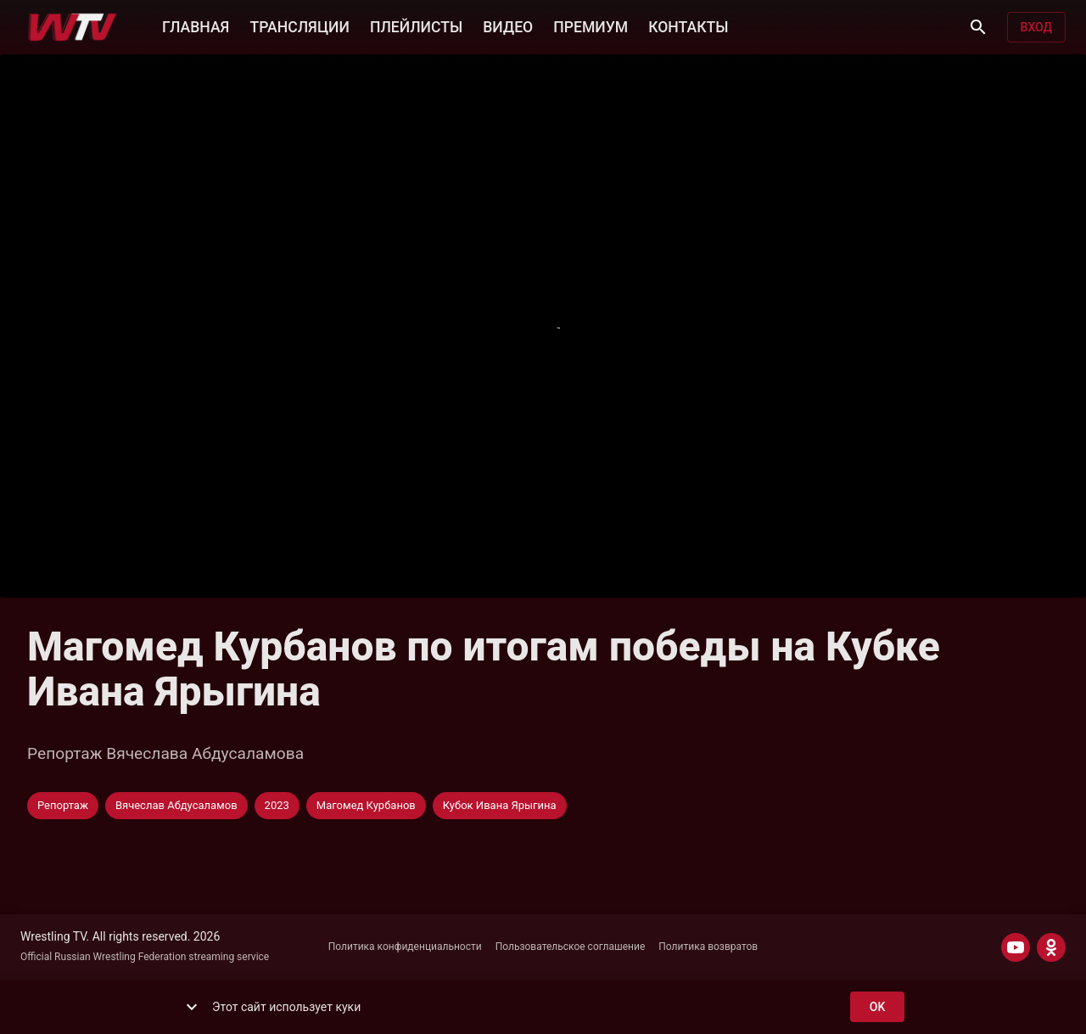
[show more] (191, 1006)
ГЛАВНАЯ (195, 25)
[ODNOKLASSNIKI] (1051, 947)
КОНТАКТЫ (688, 25)
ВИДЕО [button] (508, 25)
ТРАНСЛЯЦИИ (299, 25)
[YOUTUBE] (1015, 947)
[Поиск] (978, 27)
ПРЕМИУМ (590, 25)
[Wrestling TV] (72, 27)
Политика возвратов (708, 947)
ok (877, 1007)
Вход (1036, 27)
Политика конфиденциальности (405, 947)
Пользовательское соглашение (570, 947)
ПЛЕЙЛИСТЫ (416, 25)
